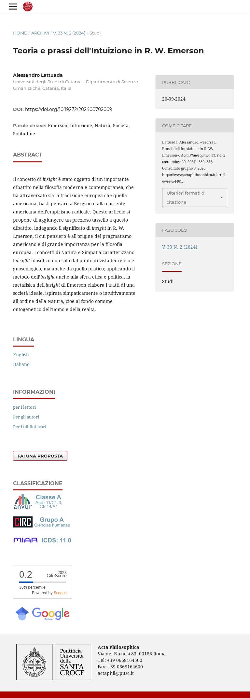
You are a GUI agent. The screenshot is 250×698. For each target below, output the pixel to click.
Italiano (21, 364)
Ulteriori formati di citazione (186, 197)
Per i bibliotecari (29, 427)
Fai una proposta (40, 455)
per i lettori (24, 407)
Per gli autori (26, 417)
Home (20, 32)
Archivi (40, 32)
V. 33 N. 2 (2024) (69, 32)
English (21, 354)
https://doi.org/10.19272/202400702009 (68, 109)
